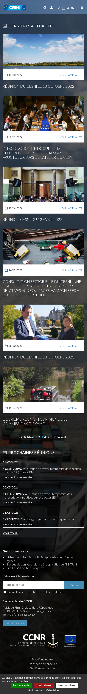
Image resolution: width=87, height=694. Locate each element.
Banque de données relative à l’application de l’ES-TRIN (42, 564)
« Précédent (26, 437)
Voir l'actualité (71, 75)
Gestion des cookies (42, 668)
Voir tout (10, 533)
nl (72, 7)
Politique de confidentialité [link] (43, 690)
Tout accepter (21, 685)
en (59, 7)
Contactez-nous (15, 622)
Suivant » (62, 437)
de (68, 7)
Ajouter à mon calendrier (18, 477)
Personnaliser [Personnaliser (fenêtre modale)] (67, 685)
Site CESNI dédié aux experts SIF (28, 568)
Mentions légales (42, 659)
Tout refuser (44, 685)
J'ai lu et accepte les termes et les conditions (35, 592)
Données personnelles (42, 663)
